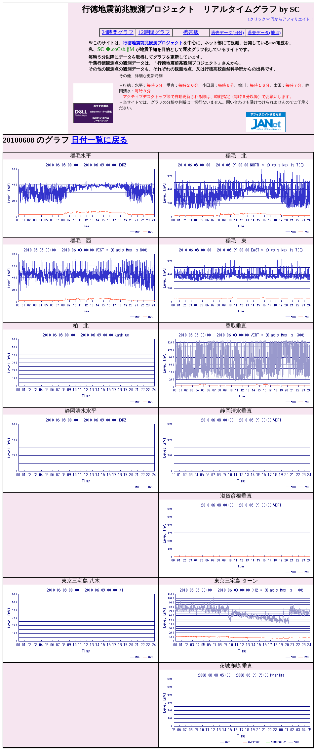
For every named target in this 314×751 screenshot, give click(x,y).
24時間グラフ (118, 32)
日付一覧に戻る (99, 140)
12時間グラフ (154, 32)
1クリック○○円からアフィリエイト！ (281, 19)
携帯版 (191, 32)
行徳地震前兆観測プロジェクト (153, 42)
